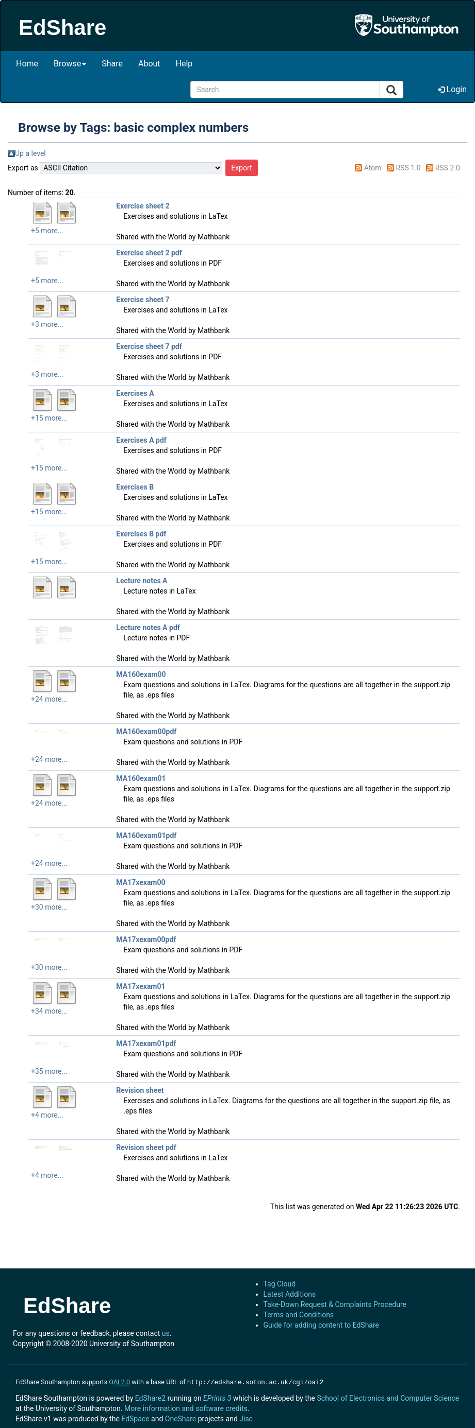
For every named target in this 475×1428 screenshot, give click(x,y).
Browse (70, 63)
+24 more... (49, 699)
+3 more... (47, 324)
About (149, 63)
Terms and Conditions (299, 1315)
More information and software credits (186, 1407)
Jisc (246, 1418)
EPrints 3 (217, 1397)
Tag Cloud (280, 1284)
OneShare (180, 1418)
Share (112, 63)
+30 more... (49, 907)
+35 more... (49, 1071)
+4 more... (47, 1115)
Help (184, 63)
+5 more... (47, 231)
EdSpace (135, 1418)
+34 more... (49, 1011)
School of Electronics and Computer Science (388, 1397)
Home (27, 63)
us (166, 1333)
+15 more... (49, 418)
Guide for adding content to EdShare (322, 1325)
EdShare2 (150, 1397)
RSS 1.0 (408, 168)
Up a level (30, 153)
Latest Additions (290, 1294)
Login (452, 89)
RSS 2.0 (447, 168)
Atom (373, 168)
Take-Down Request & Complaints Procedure (335, 1304)
